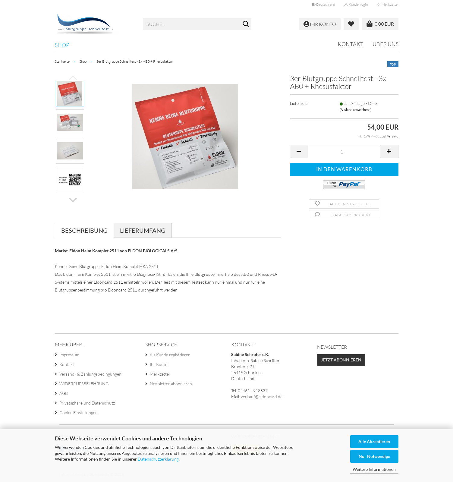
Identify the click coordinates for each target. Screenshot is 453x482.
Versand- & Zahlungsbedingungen (90, 373)
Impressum (69, 354)
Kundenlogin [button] (356, 4)
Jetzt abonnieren (341, 359)
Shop (62, 45)
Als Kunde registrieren (170, 354)
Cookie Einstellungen (78, 412)
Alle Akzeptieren (374, 441)
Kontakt (350, 44)
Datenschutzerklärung (158, 459)
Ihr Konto (159, 364)
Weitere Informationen (374, 469)
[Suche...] (245, 24)
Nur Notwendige (374, 456)
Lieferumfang (142, 230)
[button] (323, 4)
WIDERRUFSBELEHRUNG (84, 383)
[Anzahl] (344, 151)
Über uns (385, 44)
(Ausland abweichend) (355, 110)
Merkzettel (387, 4)
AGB (63, 393)
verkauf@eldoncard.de (261, 396)
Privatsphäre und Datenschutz (87, 402)
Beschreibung (84, 230)
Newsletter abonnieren (171, 383)
